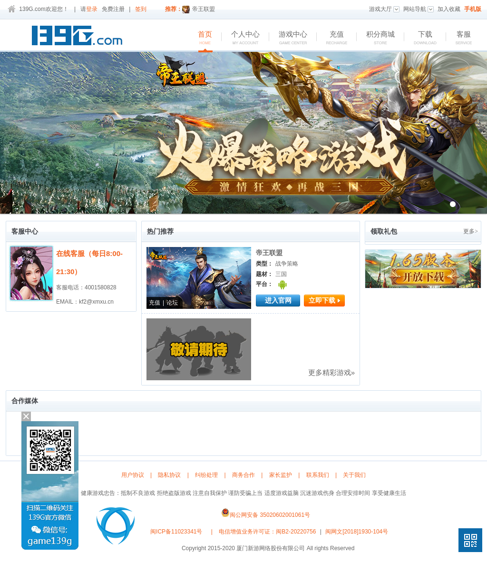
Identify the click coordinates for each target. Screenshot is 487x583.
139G (79, 37)
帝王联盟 (198, 9)
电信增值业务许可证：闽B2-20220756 (267, 531)
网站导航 (418, 9)
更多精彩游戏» (331, 372)
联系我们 (317, 475)
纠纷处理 (206, 475)
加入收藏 (449, 9)
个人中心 (240, 38)
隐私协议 (169, 475)
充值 (331, 38)
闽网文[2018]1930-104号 (356, 531)
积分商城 (375, 38)
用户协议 (132, 475)
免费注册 (113, 9)
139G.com (32, 9)
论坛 (172, 302)
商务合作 (243, 475)
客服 (459, 38)
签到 (140, 9)
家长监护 (280, 475)
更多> (470, 231)
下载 (420, 38)
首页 (200, 38)
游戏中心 (288, 38)
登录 (91, 9)
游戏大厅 (384, 9)
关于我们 (354, 475)
